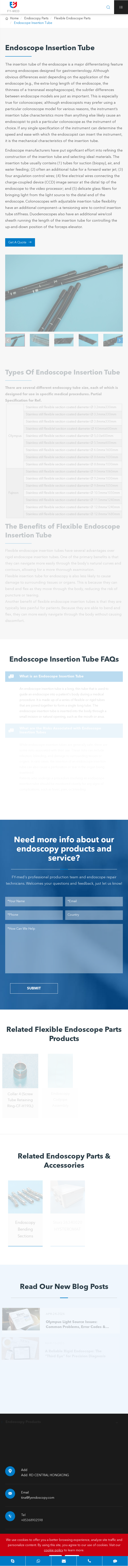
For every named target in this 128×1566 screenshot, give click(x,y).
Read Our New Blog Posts (64, 1287)
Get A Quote (20, 242)
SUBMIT (34, 988)
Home (14, 18)
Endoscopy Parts (36, 18)
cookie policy (53, 1550)
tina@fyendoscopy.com (37, 1497)
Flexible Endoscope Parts (72, 18)
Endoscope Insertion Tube (33, 23)
